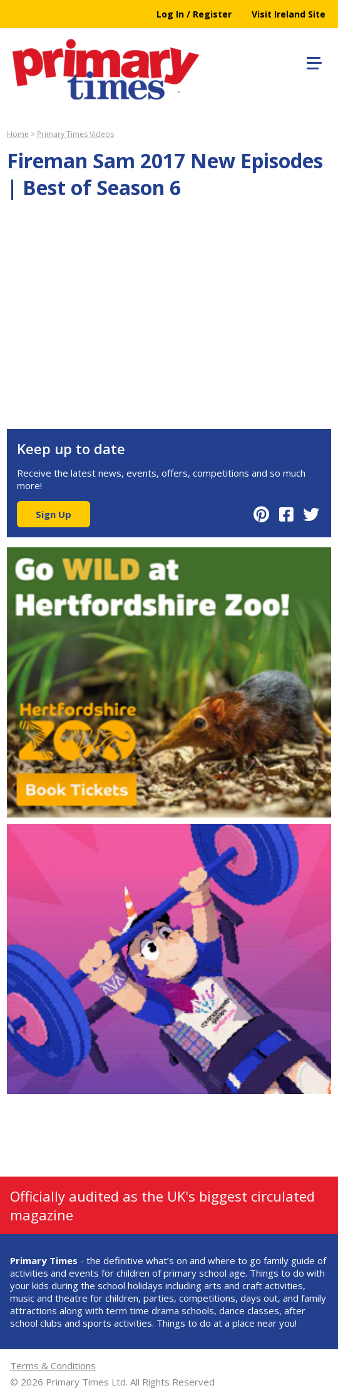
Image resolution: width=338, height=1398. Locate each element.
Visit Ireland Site (288, 14)
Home (18, 134)
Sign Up (53, 514)
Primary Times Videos (75, 134)
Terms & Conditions (53, 1365)
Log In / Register (194, 14)
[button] (312, 61)
